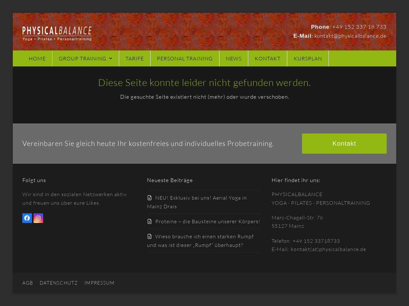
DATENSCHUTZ (59, 283)
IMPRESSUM (99, 283)
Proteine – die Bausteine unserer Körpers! (207, 221)
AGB (27, 283)
